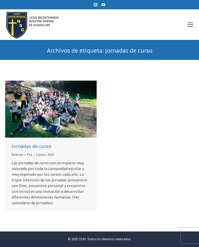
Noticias (17, 154)
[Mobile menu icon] (190, 24)
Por (29, 154)
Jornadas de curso (31, 146)
